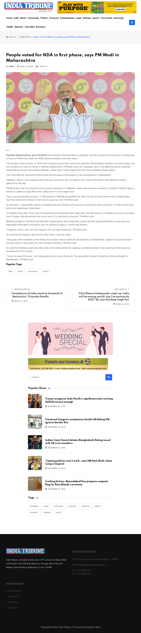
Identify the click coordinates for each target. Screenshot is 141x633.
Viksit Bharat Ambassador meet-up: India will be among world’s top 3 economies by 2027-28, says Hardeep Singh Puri (103, 296)
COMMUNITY (33, 271)
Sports (96, 18)
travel (45, 506)
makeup (46, 512)
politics (98, 506)
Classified (30, 27)
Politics (44, 18)
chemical (72, 506)
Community (33, 18)
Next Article (122, 289)
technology (58, 506)
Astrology (119, 18)
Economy (54, 18)
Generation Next (92, 630)
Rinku (11, 66)
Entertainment (67, 18)
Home (9, 18)
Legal (78, 18)
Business (40, 27)
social (58, 512)
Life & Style (106, 18)
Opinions (18, 27)
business (34, 512)
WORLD (20, 271)
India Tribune (65, 630)
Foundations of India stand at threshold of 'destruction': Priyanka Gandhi (37, 295)
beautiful (34, 506)
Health (9, 27)
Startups (87, 18)
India (16, 18)
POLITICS (25, 37)
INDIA (10, 271)
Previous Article (21, 289)
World (23, 18)
